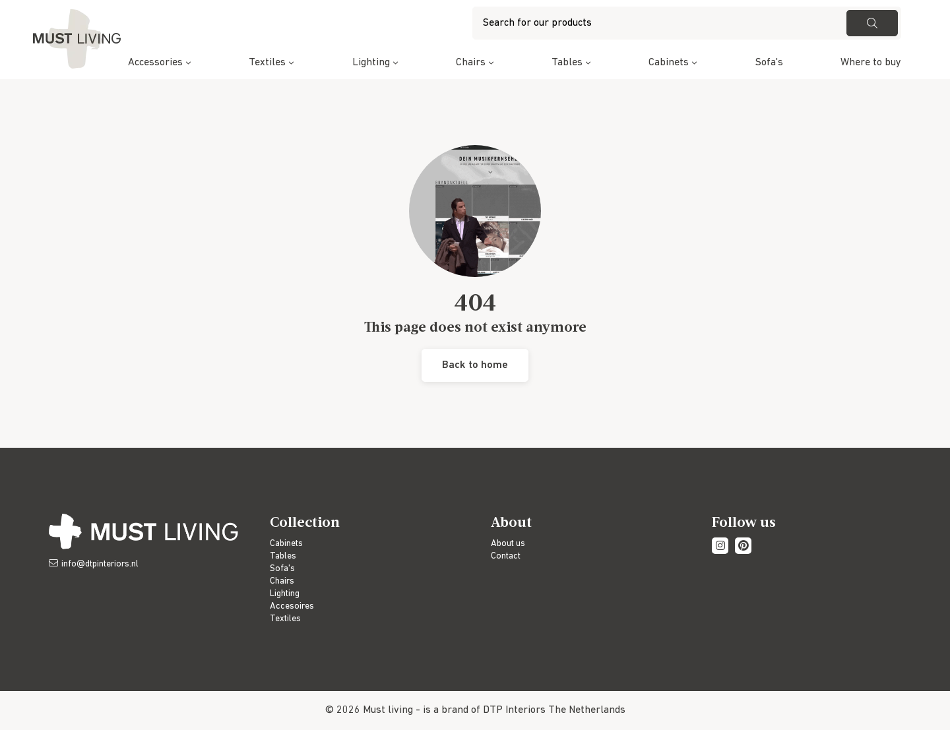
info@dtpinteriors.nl (100, 564)
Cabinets (669, 62)
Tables (567, 62)
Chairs (471, 62)
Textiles (267, 62)
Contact (506, 556)
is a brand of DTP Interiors (484, 710)
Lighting (371, 62)
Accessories (155, 62)
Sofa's (769, 62)
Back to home (475, 365)
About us (508, 544)
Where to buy (870, 62)
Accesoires (292, 606)
